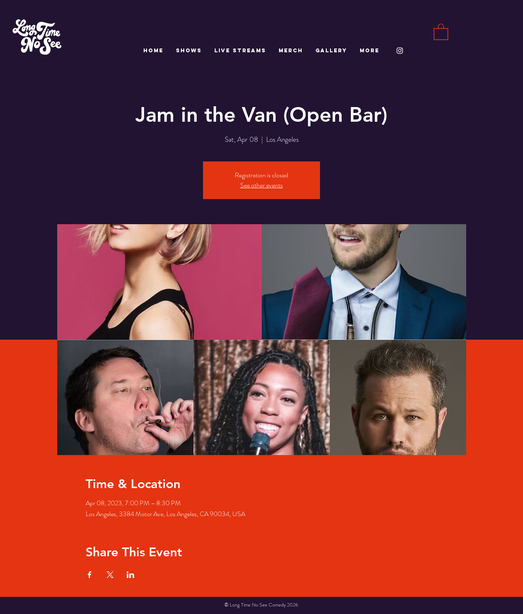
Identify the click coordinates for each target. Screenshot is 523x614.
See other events (261, 185)
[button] (441, 31)
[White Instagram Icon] (400, 50)
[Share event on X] (110, 574)
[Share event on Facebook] (90, 574)
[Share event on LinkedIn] (131, 574)
